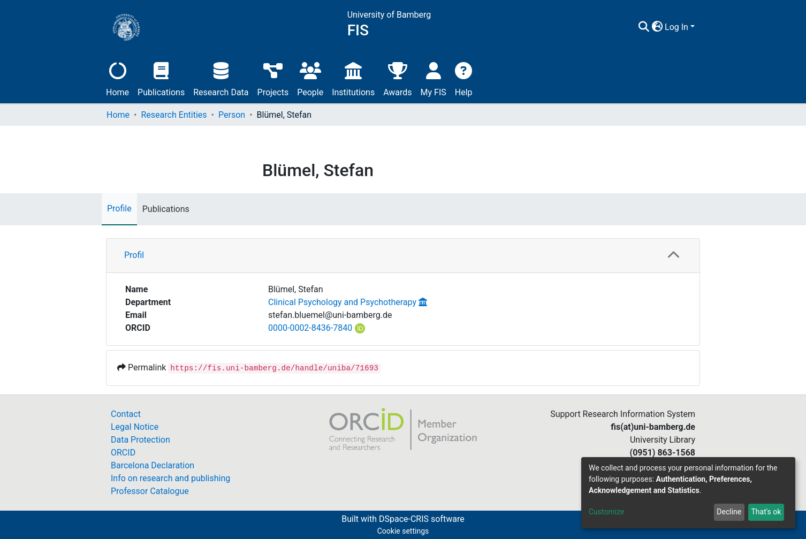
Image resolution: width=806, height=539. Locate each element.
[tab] (403, 256)
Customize (606, 511)
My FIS (433, 77)
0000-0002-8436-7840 (310, 328)
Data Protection (140, 440)
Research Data (220, 77)
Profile (119, 208)
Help (464, 77)
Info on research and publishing (170, 478)
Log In (676, 27)
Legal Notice (134, 427)
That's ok (766, 511)
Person (231, 115)
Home (117, 77)
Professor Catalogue (150, 491)
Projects (273, 77)
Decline (729, 511)
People (310, 77)
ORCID (123, 452)
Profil (134, 255)
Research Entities (174, 115)
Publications (161, 77)
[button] (657, 27)
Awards (397, 77)
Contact (126, 414)
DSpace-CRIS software (422, 519)
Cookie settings (403, 531)
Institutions (353, 77)
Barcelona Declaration (152, 465)
